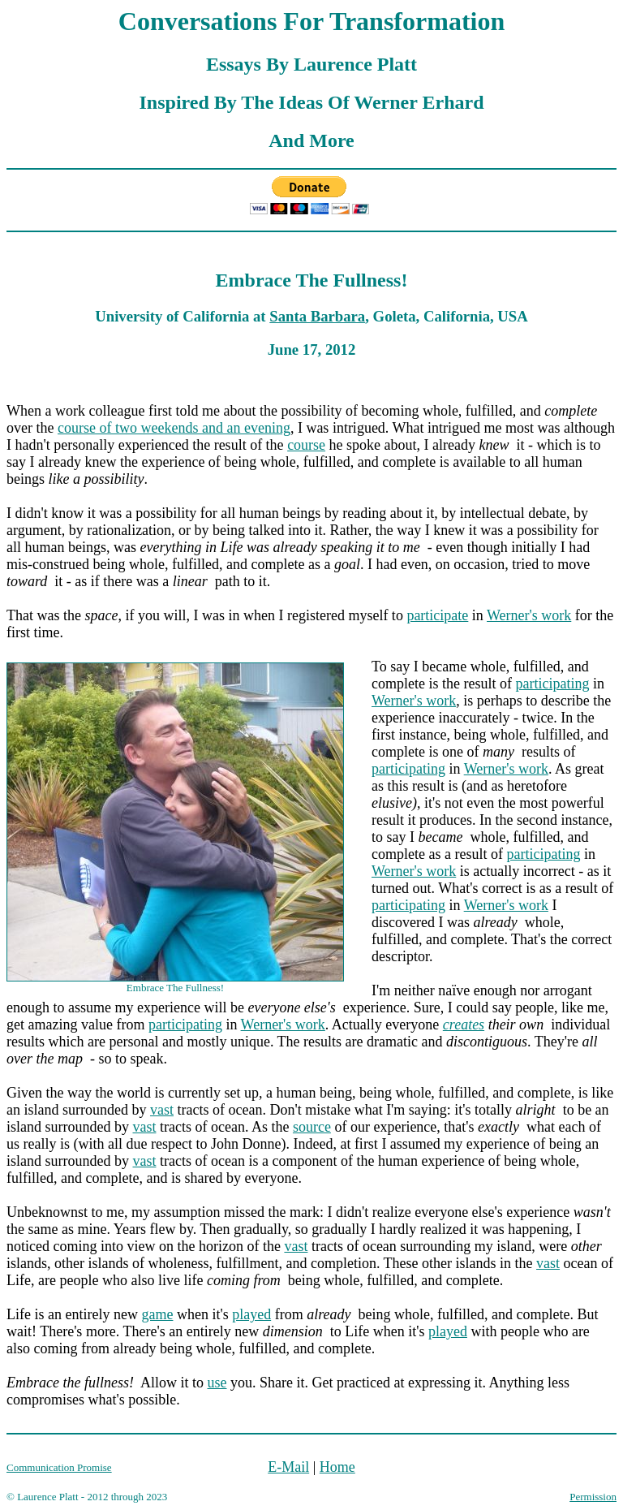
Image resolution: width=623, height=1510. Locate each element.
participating (552, 683)
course (306, 445)
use (216, 1382)
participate (437, 615)
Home (337, 1467)
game (157, 1314)
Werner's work (529, 615)
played (251, 1314)
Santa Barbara (317, 316)
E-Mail (288, 1467)
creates (463, 1024)
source (312, 1127)
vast (162, 1110)
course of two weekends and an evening (174, 428)
